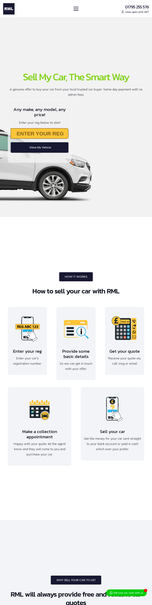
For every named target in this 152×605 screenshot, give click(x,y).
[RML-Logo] (9, 9)
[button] (76, 8)
